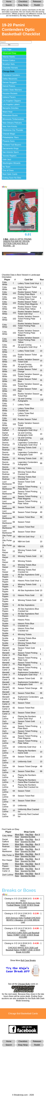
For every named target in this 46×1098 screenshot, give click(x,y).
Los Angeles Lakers (11, 104)
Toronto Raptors (9, 156)
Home (8, 1)
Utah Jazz (6, 159)
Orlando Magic (8, 134)
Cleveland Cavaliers (11, 75)
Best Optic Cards (9, 174)
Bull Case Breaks (28, 960)
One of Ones (8, 170)
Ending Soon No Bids (11, 178)
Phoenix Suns (8, 141)
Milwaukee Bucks (10, 115)
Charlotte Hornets (10, 68)
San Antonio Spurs (10, 152)
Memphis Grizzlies (10, 108)
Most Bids (19, 834)
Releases (37, 1)
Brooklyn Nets (8, 64)
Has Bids (29, 834)
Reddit (37, 5)
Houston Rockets (9, 93)
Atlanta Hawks (8, 57)
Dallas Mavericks (9, 79)
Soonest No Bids (28, 837)
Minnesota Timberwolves (13, 119)
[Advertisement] (23, 1066)
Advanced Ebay (9, 53)
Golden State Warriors (12, 90)
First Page (6, 49)
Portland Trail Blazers (11, 145)
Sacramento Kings (10, 148)
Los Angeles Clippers (11, 101)
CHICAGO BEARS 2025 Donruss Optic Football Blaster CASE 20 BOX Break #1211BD (23, 905)
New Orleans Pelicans (12, 123)
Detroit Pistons (8, 86)
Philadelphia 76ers (10, 137)
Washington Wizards (11, 163)
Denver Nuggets (9, 82)
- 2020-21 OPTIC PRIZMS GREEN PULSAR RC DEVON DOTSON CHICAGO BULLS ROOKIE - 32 (17, 242)
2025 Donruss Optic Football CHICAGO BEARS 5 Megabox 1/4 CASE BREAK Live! (23, 920)
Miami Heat (7, 112)
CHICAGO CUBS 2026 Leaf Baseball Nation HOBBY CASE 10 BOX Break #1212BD (23, 935)
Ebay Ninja (23, 5)
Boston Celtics (8, 60)
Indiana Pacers (9, 97)
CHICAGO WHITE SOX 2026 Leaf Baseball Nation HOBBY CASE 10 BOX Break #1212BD (23, 950)
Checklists (22, 1)
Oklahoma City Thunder (12, 130)
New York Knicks (9, 126)
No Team (6, 167)
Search (9, 5)
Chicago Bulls (8, 71)
